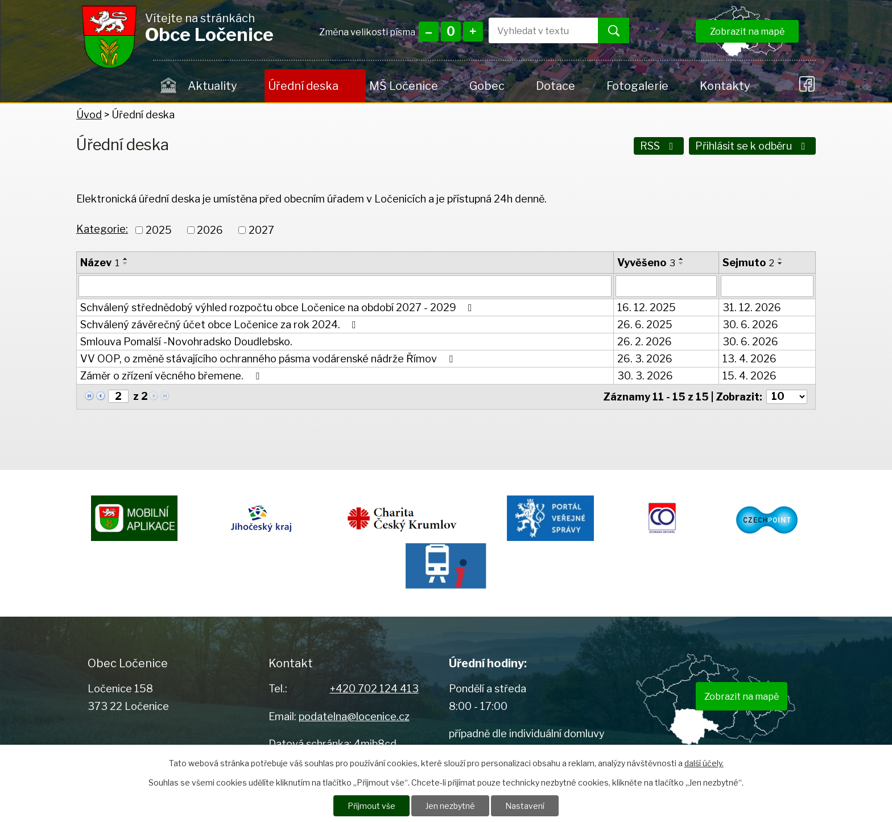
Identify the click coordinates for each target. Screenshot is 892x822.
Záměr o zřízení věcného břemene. (172, 376)
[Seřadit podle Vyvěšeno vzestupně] (681, 259)
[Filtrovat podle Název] (345, 286)
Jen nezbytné (450, 806)
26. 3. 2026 (644, 359)
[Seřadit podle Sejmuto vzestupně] (780, 259)
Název (99, 263)
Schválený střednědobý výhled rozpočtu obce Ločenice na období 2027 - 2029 (278, 307)
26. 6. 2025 (644, 325)
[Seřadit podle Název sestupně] (125, 263)
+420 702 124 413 (374, 689)
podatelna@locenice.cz (354, 716)
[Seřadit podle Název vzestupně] (125, 259)
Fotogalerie (637, 86)
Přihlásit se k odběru (752, 146)
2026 (210, 230)
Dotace (555, 86)
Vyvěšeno (646, 263)
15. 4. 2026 (749, 376)
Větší (473, 32)
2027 (261, 230)
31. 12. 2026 (751, 307)
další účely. (704, 763)
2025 (159, 230)
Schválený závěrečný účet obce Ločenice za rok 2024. (220, 325)
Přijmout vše (371, 806)
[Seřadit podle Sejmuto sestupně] (780, 263)
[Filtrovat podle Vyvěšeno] (666, 286)
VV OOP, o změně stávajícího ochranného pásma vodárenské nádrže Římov (268, 359)
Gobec (487, 86)
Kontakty (725, 86)
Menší (429, 32)
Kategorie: (102, 229)
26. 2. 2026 (644, 342)
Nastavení (524, 806)
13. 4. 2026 (749, 359)
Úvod (168, 85)
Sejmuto (748, 263)
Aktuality (212, 86)
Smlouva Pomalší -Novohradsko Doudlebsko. (186, 342)
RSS (659, 146)
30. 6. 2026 (750, 325)
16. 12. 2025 (646, 307)
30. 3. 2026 (645, 376)
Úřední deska (303, 86)
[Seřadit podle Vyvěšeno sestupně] (681, 263)
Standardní (451, 32)
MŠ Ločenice (403, 86)
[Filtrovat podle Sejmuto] (767, 286)
